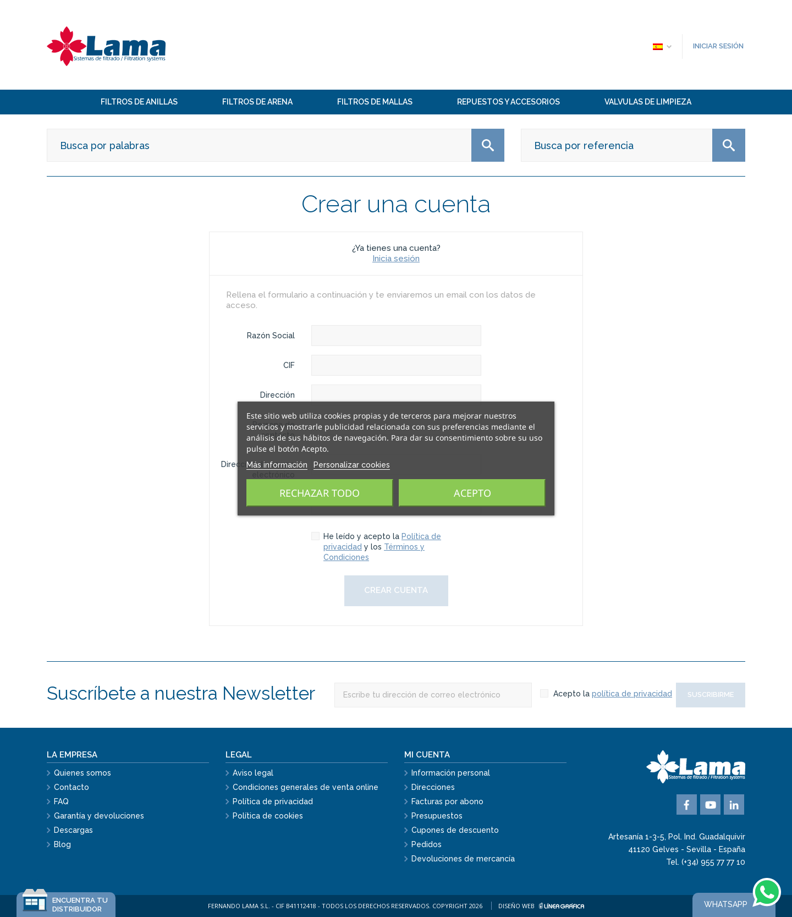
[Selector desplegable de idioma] (661, 46)
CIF (289, 365)
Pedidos (426, 844)
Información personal (450, 772)
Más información (276, 464)
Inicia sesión (396, 258)
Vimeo (734, 804)
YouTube (710, 804)
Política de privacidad (273, 801)
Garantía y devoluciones (99, 815)
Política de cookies (268, 815)
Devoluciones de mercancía (463, 858)
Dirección (277, 395)
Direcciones (433, 787)
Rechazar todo (319, 492)
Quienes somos (82, 772)
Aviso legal (253, 772)
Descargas (73, 830)
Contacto (71, 787)
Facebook (686, 804)
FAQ (61, 801)
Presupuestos (437, 815)
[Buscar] (275, 145)
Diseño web (541, 906)
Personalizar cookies (352, 464)
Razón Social (271, 335)
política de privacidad (632, 693)
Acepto (472, 492)
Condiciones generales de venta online (305, 787)
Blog (62, 844)
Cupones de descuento (455, 830)
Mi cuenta (427, 755)
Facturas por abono (447, 801)
